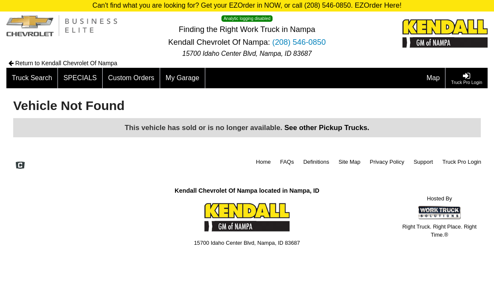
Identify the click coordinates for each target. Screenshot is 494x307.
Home (263, 162)
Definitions (316, 162)
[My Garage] (182, 78)
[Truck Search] (32, 78)
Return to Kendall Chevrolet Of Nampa (63, 63)
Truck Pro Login (461, 162)
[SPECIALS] (80, 78)
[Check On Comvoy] (20, 165)
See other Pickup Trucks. (327, 128)
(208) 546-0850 (299, 42)
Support (423, 162)
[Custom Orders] (131, 78)
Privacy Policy (387, 162)
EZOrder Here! (378, 5)
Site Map (349, 162)
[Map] (433, 78)
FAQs (287, 162)
